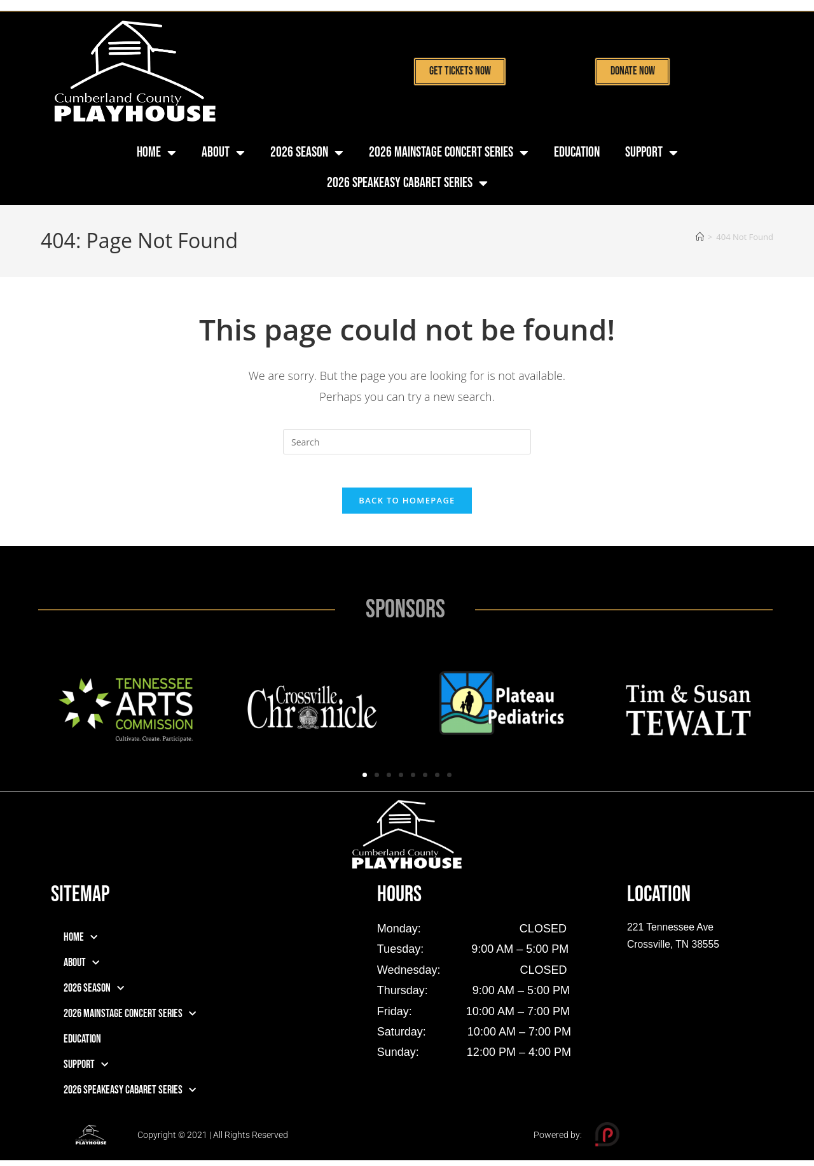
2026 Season (306, 152)
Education (577, 152)
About (223, 152)
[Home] (700, 236)
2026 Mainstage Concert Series (448, 152)
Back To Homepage (407, 506)
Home (156, 152)
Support (651, 152)
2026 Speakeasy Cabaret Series (407, 183)
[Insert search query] (407, 441)
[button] (364, 780)
